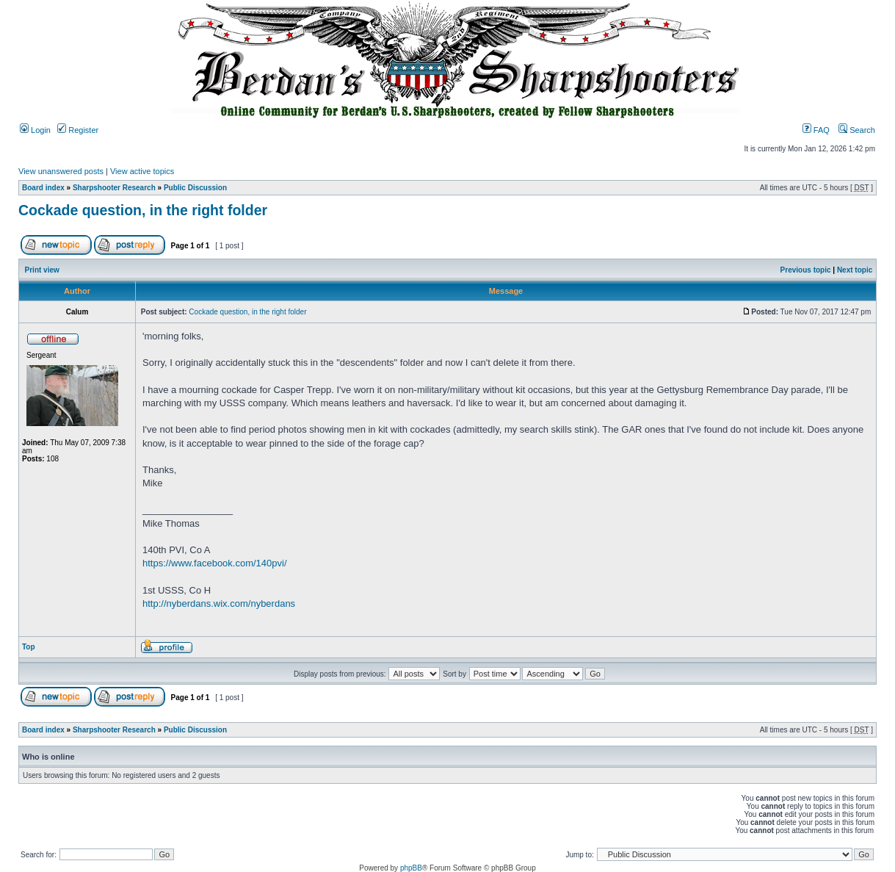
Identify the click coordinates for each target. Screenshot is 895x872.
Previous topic (805, 270)
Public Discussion (195, 188)
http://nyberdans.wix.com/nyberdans (218, 603)
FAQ (816, 130)
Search (856, 130)
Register (77, 130)
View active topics (142, 171)
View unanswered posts (61, 171)
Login (35, 130)
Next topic (854, 270)
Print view (42, 270)
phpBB (411, 868)
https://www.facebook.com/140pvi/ (214, 563)
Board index (43, 188)
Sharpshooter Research (114, 188)
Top (28, 647)
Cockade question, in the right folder (142, 210)
